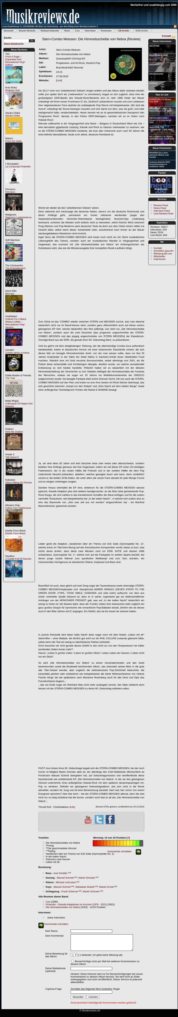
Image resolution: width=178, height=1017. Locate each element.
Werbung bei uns (163, 253)
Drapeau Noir (12, 90)
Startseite (8, 30)
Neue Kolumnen (162, 148)
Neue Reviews (19, 49)
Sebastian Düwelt (84, 887)
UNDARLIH (154, 64)
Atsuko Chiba (12, 115)
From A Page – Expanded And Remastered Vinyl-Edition (15, 60)
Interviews (90, 30)
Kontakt (166, 36)
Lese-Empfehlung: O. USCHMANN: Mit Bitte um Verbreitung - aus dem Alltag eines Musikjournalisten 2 (50, 26)
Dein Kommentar (54, 935)
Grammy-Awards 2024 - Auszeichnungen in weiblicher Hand (160, 164)
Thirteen (9, 242)
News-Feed (160, 208)
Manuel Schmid (65, 877)
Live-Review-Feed (163, 213)
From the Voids (13, 141)
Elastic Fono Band (15, 533)
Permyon (10, 192)
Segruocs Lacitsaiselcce (18, 217)
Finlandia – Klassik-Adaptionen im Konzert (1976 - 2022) (76, 904)
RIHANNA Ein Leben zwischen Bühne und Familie (159, 155)
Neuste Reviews (27, 30)
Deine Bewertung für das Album (56, 955)
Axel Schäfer (60, 873)
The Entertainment (15, 268)
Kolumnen (106, 30)
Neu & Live (162, 94)
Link (59, 80)
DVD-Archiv (142, 30)
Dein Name (51, 931)
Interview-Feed (162, 210)
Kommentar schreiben (119, 851)
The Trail (10, 378)
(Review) (91, 39)
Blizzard (9, 293)
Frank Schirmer (69, 891)
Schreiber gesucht (163, 250)
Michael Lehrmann (66, 882)
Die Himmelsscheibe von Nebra (63, 907)
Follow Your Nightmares (18, 508)
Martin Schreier (86, 877)
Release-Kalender (50, 30)
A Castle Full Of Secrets (18, 558)
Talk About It (12, 457)
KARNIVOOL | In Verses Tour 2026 (160, 100)
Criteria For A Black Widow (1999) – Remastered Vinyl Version (15, 323)
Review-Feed (161, 205)
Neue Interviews (162, 41)
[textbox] (16, 41)
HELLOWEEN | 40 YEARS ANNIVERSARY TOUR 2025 (161, 138)
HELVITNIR (154, 46)
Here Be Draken (14, 431)
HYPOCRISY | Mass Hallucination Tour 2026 (160, 110)
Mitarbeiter (159, 256)
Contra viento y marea (17, 352)
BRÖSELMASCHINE (158, 55)
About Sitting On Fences (18, 482)
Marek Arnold (106, 887)
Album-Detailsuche (14, 44)
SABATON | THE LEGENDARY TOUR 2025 (160, 128)
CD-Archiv (123, 30)
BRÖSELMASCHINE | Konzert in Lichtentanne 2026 (160, 120)
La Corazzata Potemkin (18, 166)
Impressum (160, 259)
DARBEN (153, 83)
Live (77, 30)
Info (72, 807)
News (67, 30)
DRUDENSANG (156, 74)
